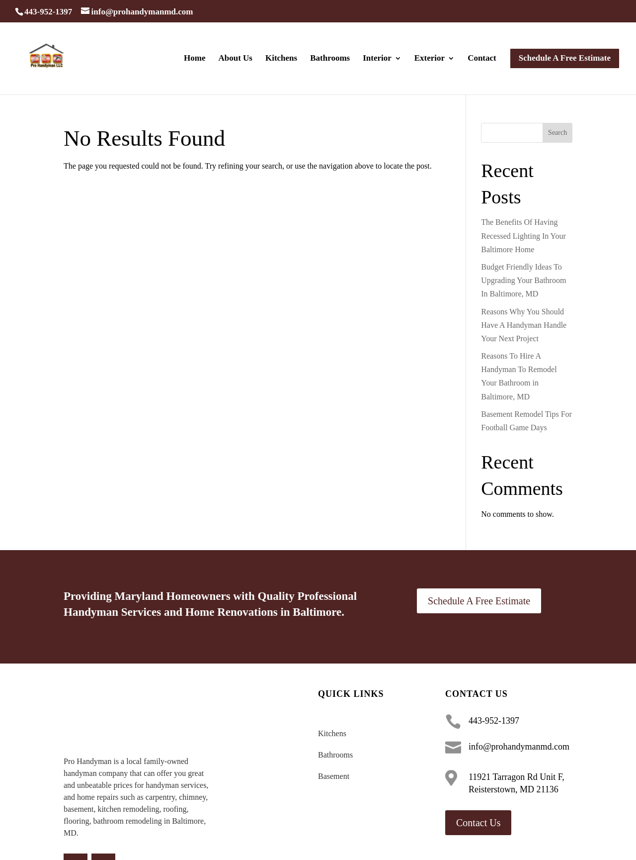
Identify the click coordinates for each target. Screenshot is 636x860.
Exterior (429, 59)
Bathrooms (330, 59)
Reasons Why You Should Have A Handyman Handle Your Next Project (523, 325)
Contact (482, 59)
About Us (235, 59)
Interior (377, 59)
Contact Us (478, 822)
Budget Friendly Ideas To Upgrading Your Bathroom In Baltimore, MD (523, 280)
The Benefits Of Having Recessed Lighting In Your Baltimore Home (523, 235)
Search (557, 132)
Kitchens (281, 59)
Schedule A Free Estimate (479, 600)
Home (194, 59)
